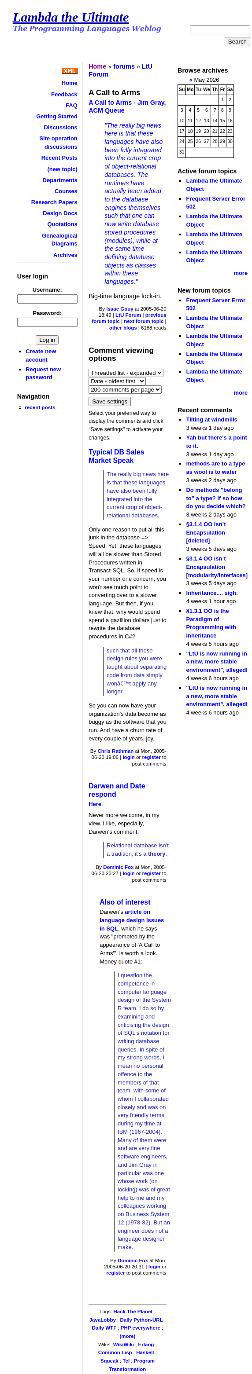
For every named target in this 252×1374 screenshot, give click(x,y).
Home (70, 83)
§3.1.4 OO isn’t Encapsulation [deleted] (206, 532)
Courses (66, 191)
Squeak (109, 1360)
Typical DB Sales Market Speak (116, 456)
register (151, 757)
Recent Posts (59, 157)
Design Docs (60, 213)
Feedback (64, 94)
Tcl (126, 1360)
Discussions (60, 127)
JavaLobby (102, 1320)
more (240, 273)
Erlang (146, 1344)
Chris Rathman (115, 751)
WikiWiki (123, 1344)
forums (124, 66)
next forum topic (143, 321)
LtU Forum (128, 315)
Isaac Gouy (119, 308)
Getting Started (57, 116)
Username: (47, 289)
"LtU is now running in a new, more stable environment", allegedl (216, 661)
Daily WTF (104, 1327)
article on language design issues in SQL (132, 920)
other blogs (123, 327)
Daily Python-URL (141, 1320)
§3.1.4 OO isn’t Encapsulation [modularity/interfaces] (217, 566)
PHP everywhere (140, 1327)
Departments (60, 180)
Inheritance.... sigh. (211, 593)
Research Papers (54, 202)
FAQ (72, 105)
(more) (127, 1336)
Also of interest (125, 902)
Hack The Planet (132, 1311)
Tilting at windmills (211, 419)
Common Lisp (115, 1352)
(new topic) (62, 169)
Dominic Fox (118, 867)
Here (95, 804)
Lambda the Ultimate (71, 17)
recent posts (40, 407)
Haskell (145, 1352)
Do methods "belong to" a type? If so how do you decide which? (215, 498)
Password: (47, 313)
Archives (65, 255)
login (128, 757)
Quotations (62, 224)
